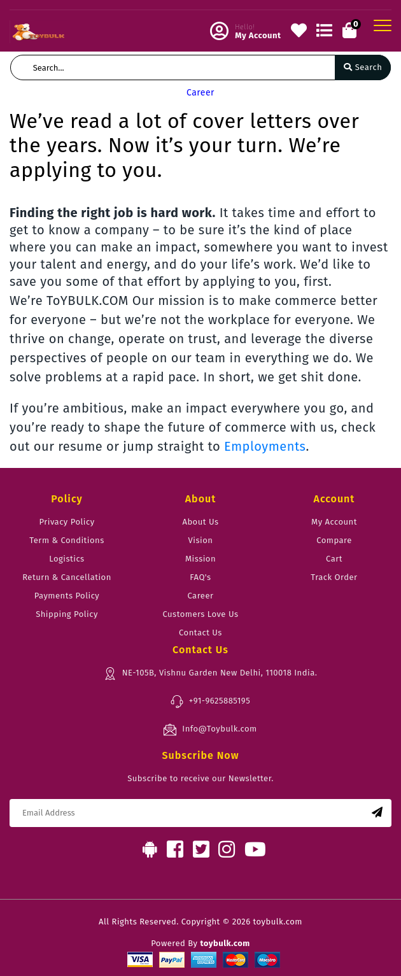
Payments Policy (67, 595)
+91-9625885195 (210, 701)
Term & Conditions (66, 540)
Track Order (334, 577)
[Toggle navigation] (382, 25)
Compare (334, 540)
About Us (200, 522)
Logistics (66, 558)
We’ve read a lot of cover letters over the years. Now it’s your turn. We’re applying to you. (184, 145)
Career (200, 595)
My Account (334, 522)
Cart (334, 558)
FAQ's (200, 577)
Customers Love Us (200, 614)
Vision (200, 540)
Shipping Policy (67, 614)
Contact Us (200, 632)
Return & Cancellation (66, 577)
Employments (265, 446)
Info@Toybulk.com (210, 729)
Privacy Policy (66, 522)
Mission (200, 558)
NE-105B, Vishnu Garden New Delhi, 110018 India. (210, 673)
